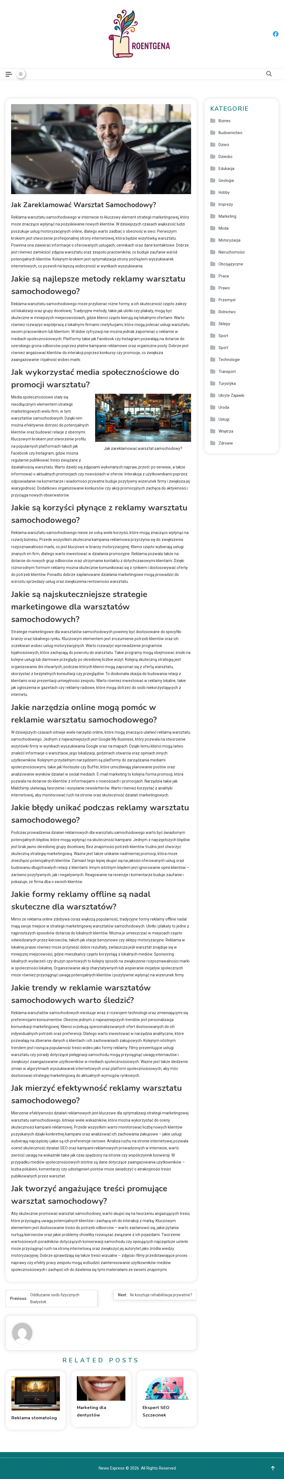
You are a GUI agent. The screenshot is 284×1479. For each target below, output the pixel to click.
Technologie (229, 359)
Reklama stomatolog (34, 1418)
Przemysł (227, 300)
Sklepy (224, 324)
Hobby (224, 192)
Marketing (227, 216)
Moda (224, 228)
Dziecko (225, 156)
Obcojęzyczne (231, 264)
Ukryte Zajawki (231, 395)
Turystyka (227, 383)
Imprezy (226, 204)
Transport (227, 371)
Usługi (224, 419)
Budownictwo (230, 133)
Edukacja (226, 168)
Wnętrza (226, 431)
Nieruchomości (232, 252)
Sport (223, 336)
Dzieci (224, 144)
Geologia (226, 180)
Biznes (224, 121)
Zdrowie (226, 443)
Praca (224, 276)
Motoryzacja (229, 240)
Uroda (224, 407)
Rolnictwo (227, 312)
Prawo (224, 288)
